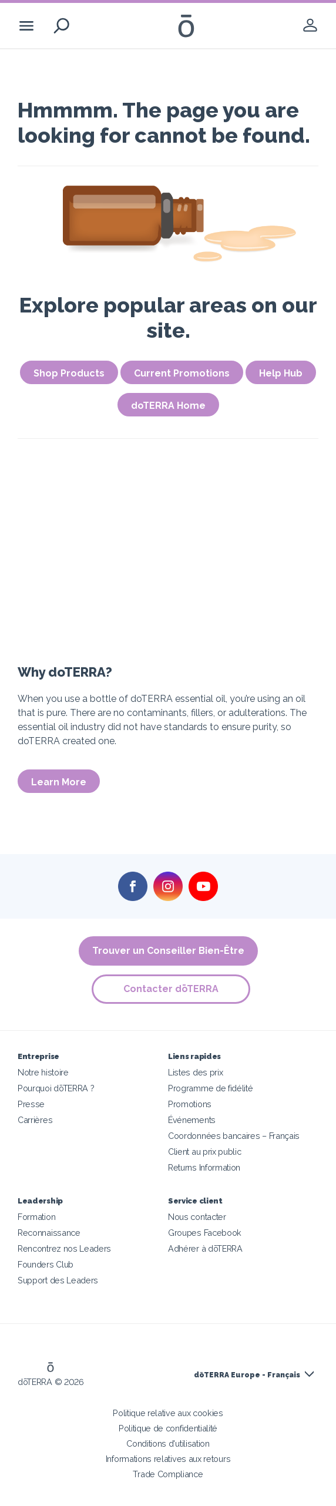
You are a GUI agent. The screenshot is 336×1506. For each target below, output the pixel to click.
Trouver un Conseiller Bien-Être (168, 950)
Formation (36, 1217)
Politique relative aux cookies (168, 1413)
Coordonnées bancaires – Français (234, 1136)
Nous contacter (197, 1217)
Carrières (35, 1120)
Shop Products (69, 373)
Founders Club (45, 1264)
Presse (31, 1104)
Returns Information (204, 1167)
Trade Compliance (168, 1474)
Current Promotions (182, 373)
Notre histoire (43, 1072)
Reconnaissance (49, 1233)
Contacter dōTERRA (171, 988)
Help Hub (281, 373)
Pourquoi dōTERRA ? (56, 1088)
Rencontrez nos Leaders (64, 1248)
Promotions (189, 1104)
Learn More (58, 782)
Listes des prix (195, 1072)
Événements (192, 1120)
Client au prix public (204, 1152)
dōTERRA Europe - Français (247, 1375)
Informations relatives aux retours (168, 1459)
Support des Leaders (58, 1280)
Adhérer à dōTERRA (205, 1248)
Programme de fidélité (210, 1088)
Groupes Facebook (204, 1233)
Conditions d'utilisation (168, 1443)
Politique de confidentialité (168, 1428)
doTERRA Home (168, 405)
